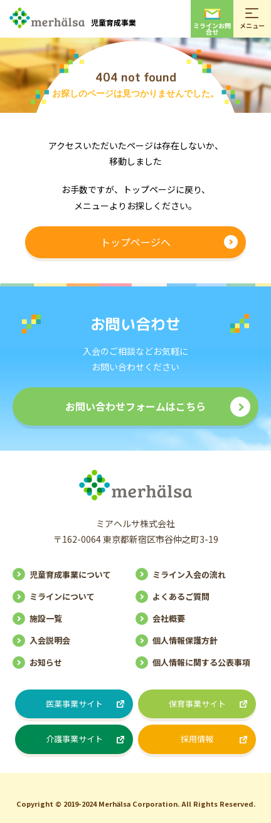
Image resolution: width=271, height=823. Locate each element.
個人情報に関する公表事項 (201, 662)
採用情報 (197, 739)
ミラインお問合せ (212, 22)
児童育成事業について (70, 574)
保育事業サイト (197, 704)
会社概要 (168, 618)
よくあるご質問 (181, 596)
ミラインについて (62, 596)
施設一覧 (45, 618)
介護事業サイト (74, 739)
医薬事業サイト (74, 704)
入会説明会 (49, 640)
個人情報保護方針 (185, 640)
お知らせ (45, 662)
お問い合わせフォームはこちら (135, 406)
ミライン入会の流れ (189, 574)
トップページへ (135, 241)
